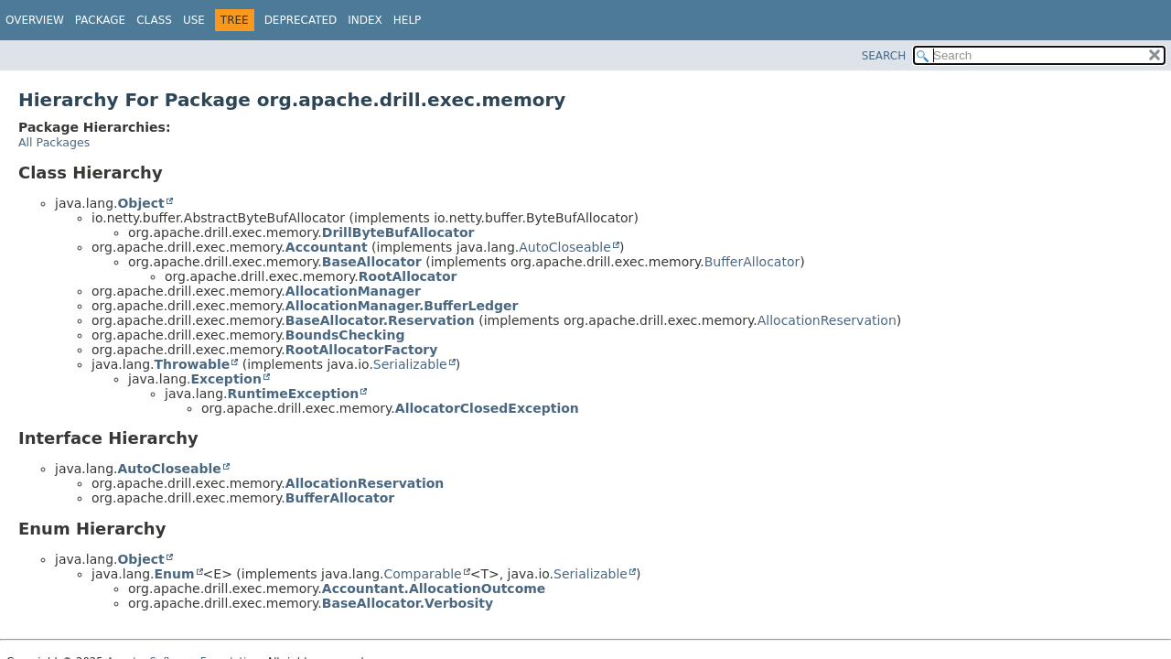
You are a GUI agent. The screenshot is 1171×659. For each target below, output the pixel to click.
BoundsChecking (345, 335)
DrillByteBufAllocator (398, 232)
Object (140, 203)
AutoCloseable (565, 247)
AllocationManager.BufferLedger (402, 305)
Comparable (423, 574)
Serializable (410, 364)
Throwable (192, 364)
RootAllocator (408, 276)
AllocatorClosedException (487, 408)
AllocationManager (353, 291)
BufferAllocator (752, 261)
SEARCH (884, 55)
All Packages (54, 142)
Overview (34, 20)
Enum (174, 574)
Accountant (326, 247)
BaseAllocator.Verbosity (407, 603)
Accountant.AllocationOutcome (434, 588)
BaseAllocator (372, 261)
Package (100, 20)
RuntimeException (293, 393)
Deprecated (301, 20)
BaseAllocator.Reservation (380, 320)
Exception (226, 379)
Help (407, 20)
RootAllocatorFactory (361, 349)
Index (365, 20)
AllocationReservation (827, 320)
